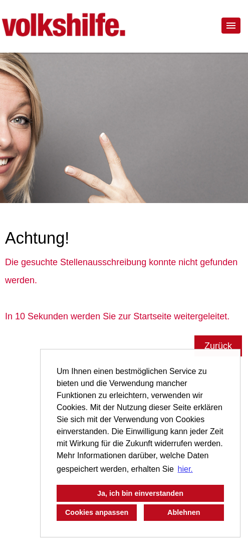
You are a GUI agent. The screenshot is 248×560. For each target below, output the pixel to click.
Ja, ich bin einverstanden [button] (140, 493)
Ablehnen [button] (183, 512)
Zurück (218, 346)
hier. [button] (185, 469)
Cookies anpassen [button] (96, 512)
